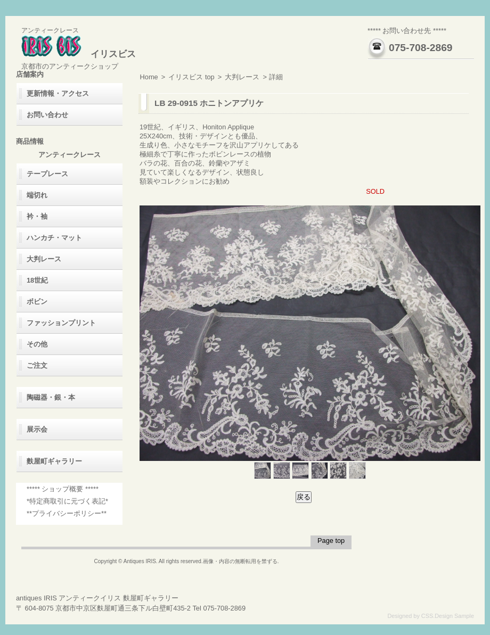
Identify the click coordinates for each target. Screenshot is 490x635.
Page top (331, 541)
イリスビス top (191, 77)
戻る (304, 497)
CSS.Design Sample (447, 616)
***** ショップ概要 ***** (63, 489)
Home (149, 77)
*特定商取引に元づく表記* (67, 501)
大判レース (242, 77)
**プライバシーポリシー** (67, 513)
